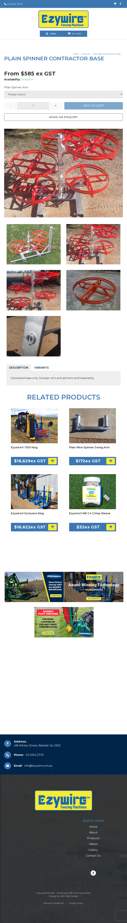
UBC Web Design (69, 896)
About (93, 832)
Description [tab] (18, 367)
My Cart (75, 33)
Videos (93, 844)
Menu (51, 33)
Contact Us (93, 855)
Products (86, 54)
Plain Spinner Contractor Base (107, 54)
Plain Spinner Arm (16, 87)
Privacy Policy (76, 903)
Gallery (93, 849)
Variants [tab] (41, 367)
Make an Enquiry (63, 117)
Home (75, 54)
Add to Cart (93, 105)
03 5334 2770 (13, 4)
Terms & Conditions (53, 903)
